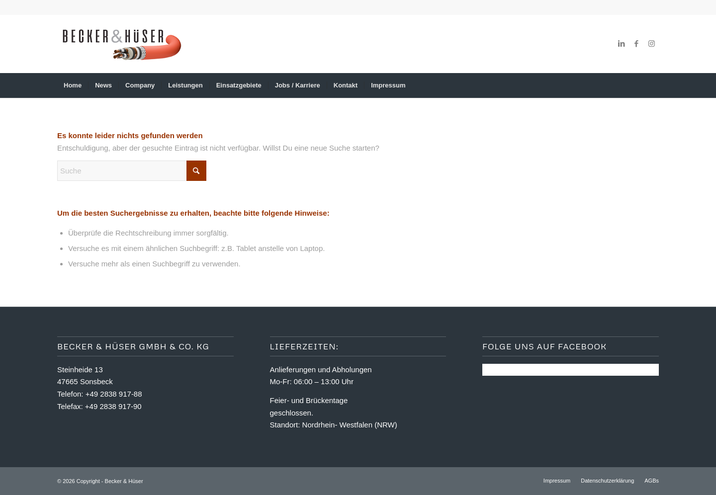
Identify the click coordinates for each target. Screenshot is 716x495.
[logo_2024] (121, 43)
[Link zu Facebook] (636, 43)
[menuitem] (72, 85)
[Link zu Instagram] (651, 43)
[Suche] (652, 85)
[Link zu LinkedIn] (621, 43)
